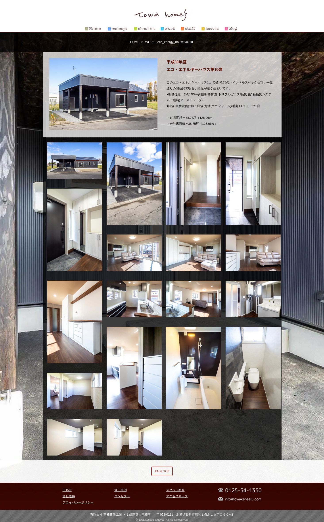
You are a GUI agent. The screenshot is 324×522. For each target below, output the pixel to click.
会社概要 (69, 496)
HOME (134, 42)
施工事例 (120, 490)
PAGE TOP (162, 471)
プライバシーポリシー (78, 502)
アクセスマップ (177, 496)
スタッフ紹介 (175, 490)
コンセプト (122, 496)
